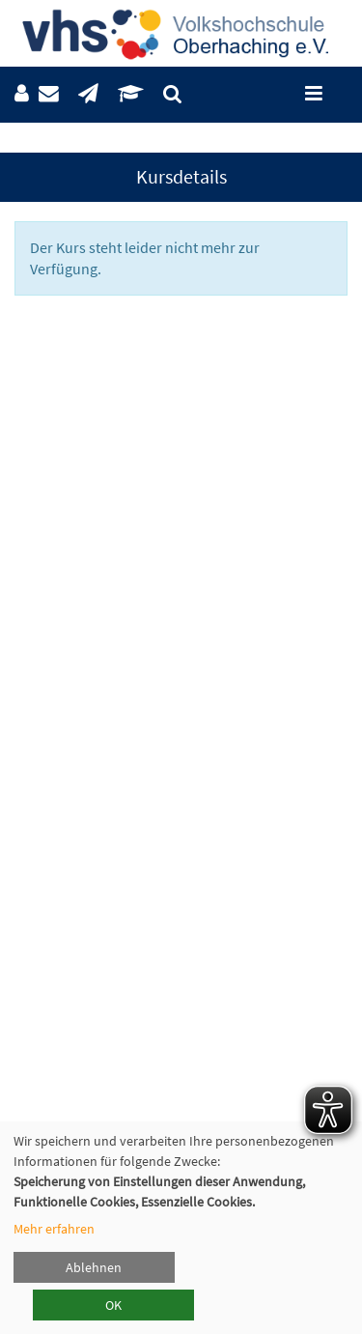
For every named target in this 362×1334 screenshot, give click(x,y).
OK (113, 1305)
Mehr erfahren (54, 1228)
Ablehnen (94, 1267)
